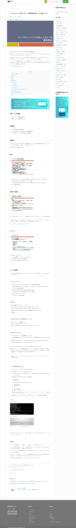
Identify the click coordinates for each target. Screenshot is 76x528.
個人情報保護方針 (52, 517)
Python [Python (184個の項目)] (58, 34)
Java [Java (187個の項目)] (66, 32)
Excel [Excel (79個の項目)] (60, 72)
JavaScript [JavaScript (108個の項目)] (58, 51)
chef (18, 483)
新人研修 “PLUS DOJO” (32, 515)
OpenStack (14, 82)
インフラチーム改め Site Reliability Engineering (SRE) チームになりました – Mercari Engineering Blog (32, 355)
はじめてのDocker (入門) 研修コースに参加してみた (19, 223)
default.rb (13, 392)
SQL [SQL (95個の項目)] (65, 64)
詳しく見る (61, 114)
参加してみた (25, 481)
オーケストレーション (16, 85)
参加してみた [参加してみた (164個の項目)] (63, 34)
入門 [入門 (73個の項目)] (57, 77)
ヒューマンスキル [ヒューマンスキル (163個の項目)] (59, 36)
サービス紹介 (55, 1)
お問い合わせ (65, 1)
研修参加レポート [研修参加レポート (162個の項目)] (59, 38)
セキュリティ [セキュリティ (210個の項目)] (61, 32)
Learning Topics (13, 483)
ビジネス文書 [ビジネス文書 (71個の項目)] (59, 79)
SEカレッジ (16, 8)
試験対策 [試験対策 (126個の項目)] (65, 45)
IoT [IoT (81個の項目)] (57, 72)
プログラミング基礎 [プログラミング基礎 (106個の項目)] (60, 53)
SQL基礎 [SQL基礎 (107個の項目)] (63, 51)
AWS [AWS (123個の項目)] (57, 47)
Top (10, 8)
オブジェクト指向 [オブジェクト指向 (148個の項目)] (59, 42)
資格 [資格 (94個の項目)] (57, 66)
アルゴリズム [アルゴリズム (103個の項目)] (59, 55)
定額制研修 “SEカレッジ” (32, 511)
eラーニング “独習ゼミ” (32, 509)
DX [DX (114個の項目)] (60, 47)
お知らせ (60, 1)
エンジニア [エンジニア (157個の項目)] (58, 40)
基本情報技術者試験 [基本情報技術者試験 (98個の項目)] (60, 64)
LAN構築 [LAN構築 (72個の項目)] (61, 77)
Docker (44, 481)
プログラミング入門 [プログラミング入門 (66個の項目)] (60, 85)
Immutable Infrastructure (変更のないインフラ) (20, 89)
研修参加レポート (13, 481)
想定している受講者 (14, 73)
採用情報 (51, 515)
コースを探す (50, 1)
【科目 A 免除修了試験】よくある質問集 (62, 12)
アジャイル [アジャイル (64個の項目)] (58, 87)
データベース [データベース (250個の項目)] (59, 27)
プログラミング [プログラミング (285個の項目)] (59, 23)
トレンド (20, 481)
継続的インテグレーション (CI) (25, 483)
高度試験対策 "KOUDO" (32, 517)
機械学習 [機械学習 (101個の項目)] (64, 59)
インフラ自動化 (13, 83)
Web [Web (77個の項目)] (65, 74)
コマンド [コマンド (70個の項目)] (65, 81)
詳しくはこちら (41, 103)
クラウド (34, 483)
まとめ (12, 94)
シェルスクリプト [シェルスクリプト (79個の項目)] (59, 74)
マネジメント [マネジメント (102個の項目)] (59, 59)
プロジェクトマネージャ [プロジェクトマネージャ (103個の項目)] (60, 57)
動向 (12, 78)
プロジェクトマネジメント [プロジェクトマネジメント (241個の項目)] (61, 30)
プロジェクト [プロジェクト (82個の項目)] (64, 70)
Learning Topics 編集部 (17, 16)
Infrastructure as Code (16, 90)
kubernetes (14, 87)
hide (31, 71)
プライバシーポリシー (53, 519)
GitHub (22, 392)
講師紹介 (12, 77)
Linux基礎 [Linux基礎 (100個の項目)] (58, 62)
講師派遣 (30, 513)
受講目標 (12, 75)
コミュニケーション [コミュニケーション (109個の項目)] (60, 49)
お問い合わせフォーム (15, 467)
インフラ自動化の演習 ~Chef (17, 92)
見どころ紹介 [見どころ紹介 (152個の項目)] (64, 40)
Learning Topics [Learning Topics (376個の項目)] (59, 21)
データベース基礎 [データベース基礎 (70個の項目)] (59, 81)
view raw (48, 392)
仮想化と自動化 (13, 80)
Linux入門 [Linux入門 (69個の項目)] (58, 83)
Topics (13, 8)
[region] (30, 384)
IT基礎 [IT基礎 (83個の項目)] (64, 66)
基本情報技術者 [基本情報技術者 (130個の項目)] (59, 45)
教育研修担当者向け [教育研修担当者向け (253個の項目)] (60, 25)
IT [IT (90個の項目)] (60, 66)
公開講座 (30, 519)
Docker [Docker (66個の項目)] (63, 83)
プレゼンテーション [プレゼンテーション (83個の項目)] (60, 68)
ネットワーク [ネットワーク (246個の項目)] (65, 27)
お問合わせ (51, 509)
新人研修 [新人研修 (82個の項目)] (58, 70)
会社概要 (51, 513)
